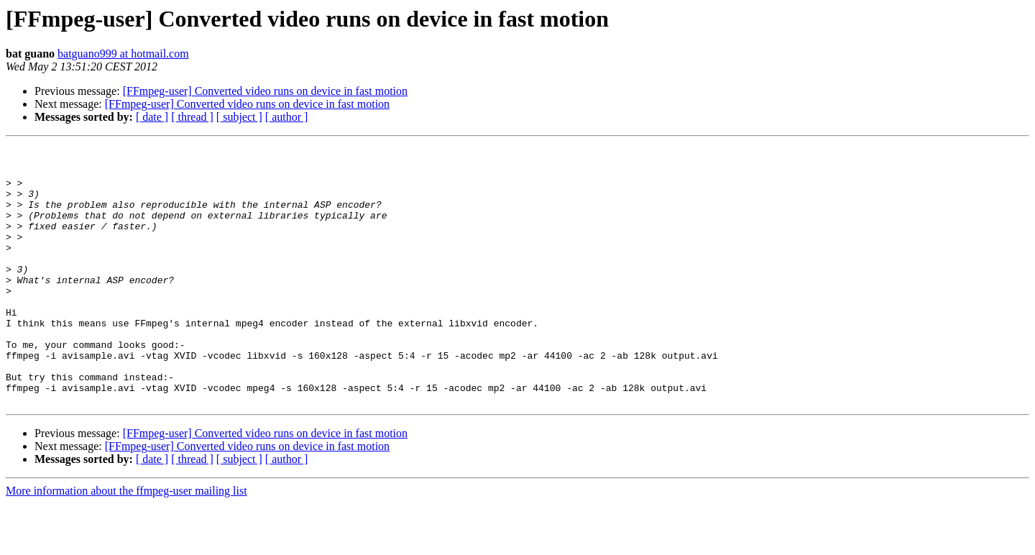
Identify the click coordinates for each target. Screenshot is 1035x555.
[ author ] (286, 117)
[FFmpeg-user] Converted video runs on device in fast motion (265, 91)
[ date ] (152, 117)
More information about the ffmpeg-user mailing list (126, 542)
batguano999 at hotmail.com (123, 53)
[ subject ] (239, 117)
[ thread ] (192, 117)
